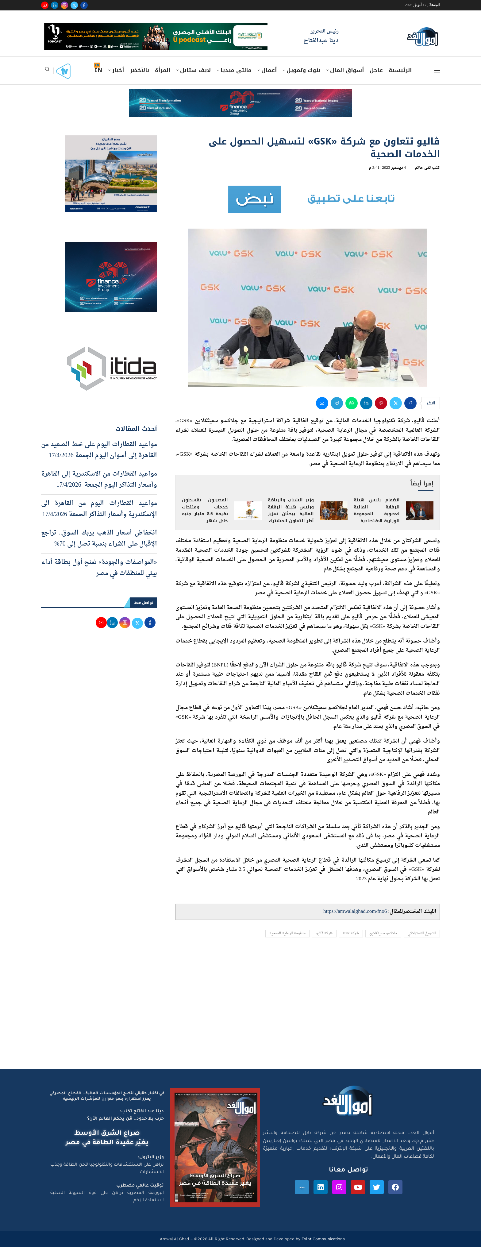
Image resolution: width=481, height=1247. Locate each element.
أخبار (118, 70)
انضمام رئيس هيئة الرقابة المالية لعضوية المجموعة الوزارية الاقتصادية (377, 510)
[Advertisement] (240, 1010)
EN (98, 70)
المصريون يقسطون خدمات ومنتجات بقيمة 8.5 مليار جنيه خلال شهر (205, 510)
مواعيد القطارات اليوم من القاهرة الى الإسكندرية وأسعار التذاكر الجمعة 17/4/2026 (99, 509)
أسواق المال (347, 70)
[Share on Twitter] (396, 403)
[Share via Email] (322, 403)
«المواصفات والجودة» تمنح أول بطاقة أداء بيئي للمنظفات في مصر (99, 568)
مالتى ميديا (236, 70)
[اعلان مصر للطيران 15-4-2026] (111, 141)
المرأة (162, 70)
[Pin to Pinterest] (381, 403)
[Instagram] (64, 5)
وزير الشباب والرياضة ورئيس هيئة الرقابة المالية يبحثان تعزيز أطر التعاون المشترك (291, 510)
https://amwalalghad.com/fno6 (355, 911)
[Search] (47, 71)
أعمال (269, 70)
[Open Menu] (437, 70)
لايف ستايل (195, 70)
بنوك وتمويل (303, 70)
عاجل (376, 70)
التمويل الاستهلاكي (422, 933)
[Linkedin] (54, 5)
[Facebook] (84, 5)
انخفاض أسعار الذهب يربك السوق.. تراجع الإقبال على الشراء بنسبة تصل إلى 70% (99, 538)
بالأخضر (139, 70)
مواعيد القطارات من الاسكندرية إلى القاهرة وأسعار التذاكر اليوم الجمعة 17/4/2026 (99, 479)
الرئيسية (400, 70)
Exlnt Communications (322, 1239)
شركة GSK (351, 933)
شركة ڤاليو (324, 933)
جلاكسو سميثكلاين (383, 933)
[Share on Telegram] (337, 403)
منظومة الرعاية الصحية (287, 933)
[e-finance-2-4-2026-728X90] (240, 95)
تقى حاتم (423, 168)
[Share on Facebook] (410, 403)
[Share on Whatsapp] (351, 403)
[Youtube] (44, 5)
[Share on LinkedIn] (366, 403)
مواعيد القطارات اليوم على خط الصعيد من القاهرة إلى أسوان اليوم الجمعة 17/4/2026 (99, 450)
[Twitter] (74, 5)
